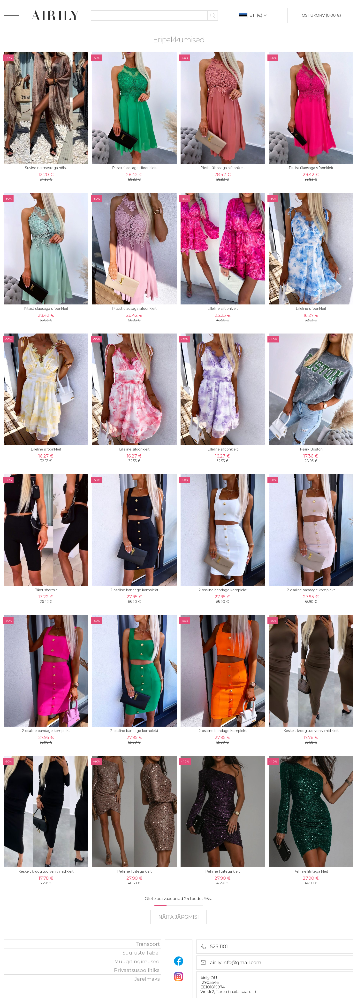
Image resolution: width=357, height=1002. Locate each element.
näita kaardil (242, 991)
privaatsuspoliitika (137, 970)
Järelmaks (147, 979)
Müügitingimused (137, 961)
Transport (148, 944)
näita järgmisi (178, 917)
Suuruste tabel (141, 953)
